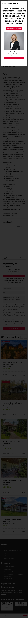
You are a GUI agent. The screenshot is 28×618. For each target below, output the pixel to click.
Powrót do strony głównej (14, 28)
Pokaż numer (14, 58)
